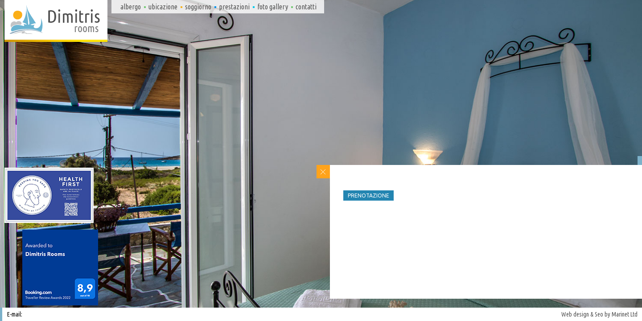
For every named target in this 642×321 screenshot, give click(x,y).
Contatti (306, 7)
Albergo (130, 7)
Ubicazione (162, 7)
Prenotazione (368, 195)
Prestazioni (234, 7)
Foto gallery (272, 7)
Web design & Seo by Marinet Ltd (599, 314)
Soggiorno (198, 7)
